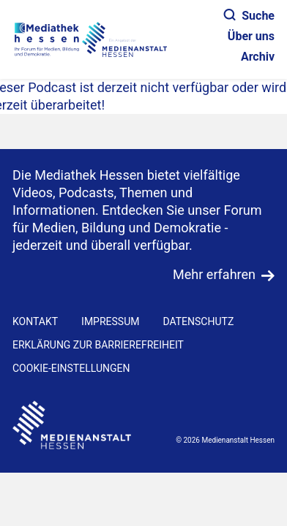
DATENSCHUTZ (198, 321)
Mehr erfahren (214, 274)
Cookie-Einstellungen (71, 368)
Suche (249, 16)
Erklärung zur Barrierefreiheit (98, 345)
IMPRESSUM (110, 321)
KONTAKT (35, 321)
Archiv (258, 57)
